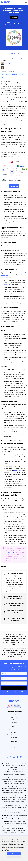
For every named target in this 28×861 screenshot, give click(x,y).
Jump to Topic (14, 53)
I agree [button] (14, 853)
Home (2, 58)
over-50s (17, 313)
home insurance (6, 100)
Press (14, 747)
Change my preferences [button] (14, 856)
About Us (14, 714)
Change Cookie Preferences (14, 734)
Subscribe (14, 688)
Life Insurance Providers (20, 58)
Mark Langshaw (13, 63)
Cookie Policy (14, 732)
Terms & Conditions (14, 729)
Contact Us (14, 745)
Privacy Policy (14, 737)
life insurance (17, 100)
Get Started (14, 17)
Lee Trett (16, 68)
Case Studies (14, 717)
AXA (20, 470)
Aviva (16, 470)
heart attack (8, 284)
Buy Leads (14, 722)
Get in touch (11, 552)
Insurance (9, 58)
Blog (14, 719)
